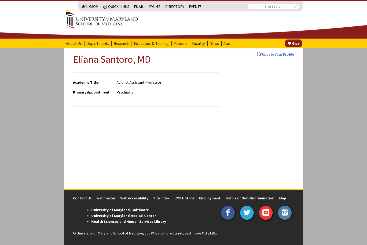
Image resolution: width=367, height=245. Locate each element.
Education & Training (151, 43)
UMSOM (92, 6)
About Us (74, 43)
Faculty (198, 43)
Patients (180, 43)
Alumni (229, 43)
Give (296, 43)
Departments (97, 43)
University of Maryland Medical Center (123, 215)
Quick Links (118, 6)
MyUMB (155, 6)
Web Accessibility (134, 198)
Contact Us (82, 198)
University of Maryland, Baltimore (120, 209)
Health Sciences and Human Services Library (128, 221)
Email (139, 6)
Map (282, 198)
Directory (174, 6)
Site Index (161, 198)
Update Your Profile (278, 54)
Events (195, 6)
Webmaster (105, 198)
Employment (209, 198)
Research (121, 43)
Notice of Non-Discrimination (249, 198)
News (214, 43)
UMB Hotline (184, 198)
